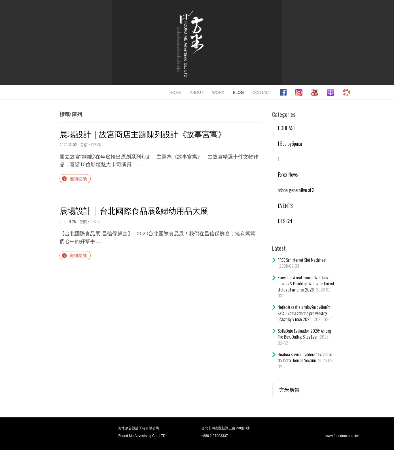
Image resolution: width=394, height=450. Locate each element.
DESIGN (96, 144)
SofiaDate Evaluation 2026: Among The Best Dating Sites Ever (304, 334)
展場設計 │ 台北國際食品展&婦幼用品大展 (134, 210)
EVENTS (285, 205)
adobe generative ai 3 (296, 190)
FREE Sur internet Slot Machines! (302, 260)
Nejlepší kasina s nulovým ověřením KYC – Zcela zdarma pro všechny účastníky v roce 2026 (304, 313)
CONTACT (261, 92)
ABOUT (197, 92)
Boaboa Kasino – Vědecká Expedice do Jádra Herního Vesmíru (305, 357)
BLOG (238, 92)
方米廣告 (289, 389)
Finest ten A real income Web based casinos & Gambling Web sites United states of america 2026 (306, 283)
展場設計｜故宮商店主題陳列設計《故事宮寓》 (143, 134)
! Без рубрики (290, 143)
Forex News (288, 174)
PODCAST (287, 128)
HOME (175, 92)
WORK (218, 92)
